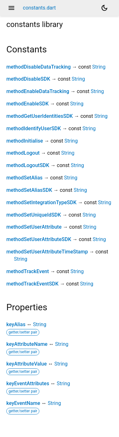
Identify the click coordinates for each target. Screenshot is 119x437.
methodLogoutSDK (27, 165)
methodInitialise (24, 141)
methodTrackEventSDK (32, 284)
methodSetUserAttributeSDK (38, 239)
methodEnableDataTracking (37, 91)
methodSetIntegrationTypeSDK (41, 202)
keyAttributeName (27, 344)
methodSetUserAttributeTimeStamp (47, 252)
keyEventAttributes (27, 383)
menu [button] (11, 8)
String (99, 67)
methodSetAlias (24, 178)
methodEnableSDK (27, 104)
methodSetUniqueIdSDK (33, 215)
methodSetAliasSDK (29, 190)
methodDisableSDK (28, 79)
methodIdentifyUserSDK (33, 128)
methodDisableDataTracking (38, 67)
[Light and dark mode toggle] (104, 8)
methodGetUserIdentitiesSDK (39, 116)
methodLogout (23, 153)
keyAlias (15, 324)
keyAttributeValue (26, 364)
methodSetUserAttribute (34, 227)
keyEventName (23, 403)
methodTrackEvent (27, 271)
